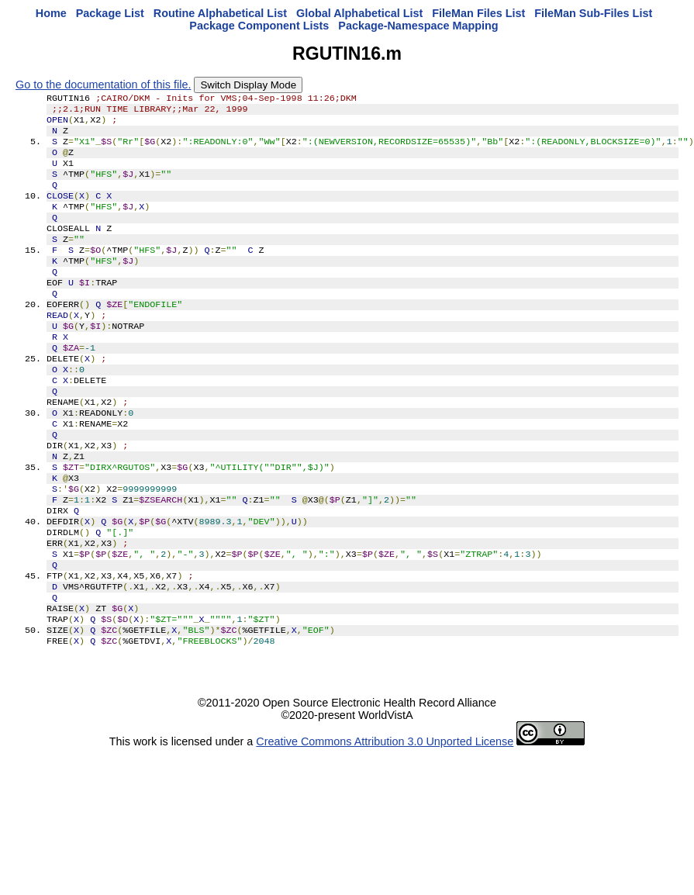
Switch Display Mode (248, 85)
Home (51, 13)
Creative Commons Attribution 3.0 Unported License (384, 820)
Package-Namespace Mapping (418, 25)
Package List (110, 13)
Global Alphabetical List (359, 13)
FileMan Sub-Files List (593, 13)
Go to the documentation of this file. (103, 84)
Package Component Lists (259, 25)
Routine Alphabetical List (220, 13)
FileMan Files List (478, 13)
